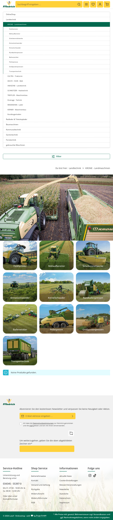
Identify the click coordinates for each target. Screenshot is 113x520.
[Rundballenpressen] (93, 287)
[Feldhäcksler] (20, 255)
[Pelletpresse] (56, 319)
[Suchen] (78, 4)
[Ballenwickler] (20, 319)
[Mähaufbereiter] (56, 255)
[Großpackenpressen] (93, 319)
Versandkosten (99, 514)
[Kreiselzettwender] (20, 287)
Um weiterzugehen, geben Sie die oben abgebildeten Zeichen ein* (46, 442)
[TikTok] (94, 476)
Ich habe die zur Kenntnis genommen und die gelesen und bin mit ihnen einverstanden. (48, 424)
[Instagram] (90, 476)
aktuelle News (65, 476)
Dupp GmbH (41, 515)
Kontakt (34, 480)
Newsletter (64, 489)
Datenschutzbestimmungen (43, 423)
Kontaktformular (10, 499)
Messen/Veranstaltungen (70, 485)
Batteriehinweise (38, 476)
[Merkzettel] (93, 4)
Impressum (64, 502)
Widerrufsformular (39, 498)
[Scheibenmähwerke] (93, 255)
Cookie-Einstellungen (68, 480)
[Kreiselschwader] (56, 287)
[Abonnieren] (72, 416)
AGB (31, 426)
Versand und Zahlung (40, 485)
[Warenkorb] (107, 4)
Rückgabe (35, 489)
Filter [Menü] (56, 156)
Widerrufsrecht (37, 493)
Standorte (63, 493)
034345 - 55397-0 (12, 483)
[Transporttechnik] (20, 350)
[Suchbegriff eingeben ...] (45, 4)
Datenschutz (64, 498)
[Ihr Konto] (100, 4)
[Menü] (86, 4)
